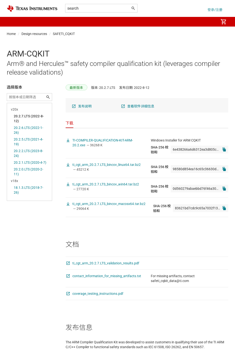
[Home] (32, 8)
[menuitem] (210, 22)
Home (11, 34)
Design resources (34, 34)
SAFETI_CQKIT (64, 34)
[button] (11, 22)
